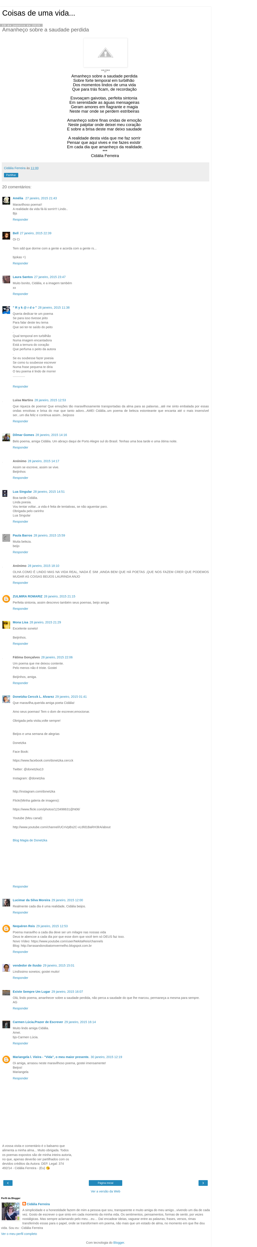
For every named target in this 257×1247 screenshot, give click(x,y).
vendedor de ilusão (27, 965)
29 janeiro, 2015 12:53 (52, 926)
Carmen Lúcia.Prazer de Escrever (38, 1022)
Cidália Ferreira (38, 1204)
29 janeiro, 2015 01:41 (71, 696)
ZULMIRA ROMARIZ (27, 596)
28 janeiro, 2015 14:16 (51, 435)
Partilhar (11, 175)
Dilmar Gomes (23, 435)
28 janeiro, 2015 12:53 (50, 400)
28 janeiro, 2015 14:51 (49, 491)
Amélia (18, 198)
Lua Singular (22, 491)
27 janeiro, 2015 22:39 (35, 233)
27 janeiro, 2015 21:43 (41, 198)
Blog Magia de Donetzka (30, 840)
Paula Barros (22, 535)
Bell (15, 233)
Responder (20, 219)
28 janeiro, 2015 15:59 (49, 535)
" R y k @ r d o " (25, 307)
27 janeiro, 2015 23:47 (50, 277)
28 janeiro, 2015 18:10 (43, 566)
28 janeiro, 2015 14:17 (43, 461)
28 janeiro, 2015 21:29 (45, 622)
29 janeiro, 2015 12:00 (67, 900)
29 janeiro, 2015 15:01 (58, 965)
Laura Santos (23, 277)
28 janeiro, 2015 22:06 (57, 657)
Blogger (118, 1242)
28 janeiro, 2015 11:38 (53, 307)
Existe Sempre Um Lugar (31, 991)
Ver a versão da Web (105, 1191)
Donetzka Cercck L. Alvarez (33, 696)
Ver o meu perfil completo (19, 1234)
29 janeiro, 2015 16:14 (80, 1022)
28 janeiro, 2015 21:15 (59, 596)
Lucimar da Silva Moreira (31, 900)
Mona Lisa (20, 622)
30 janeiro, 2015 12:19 (106, 1057)
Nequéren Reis (24, 926)
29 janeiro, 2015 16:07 (67, 991)
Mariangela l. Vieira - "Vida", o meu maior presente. (51, 1057)
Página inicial (105, 1183)
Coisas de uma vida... (38, 13)
